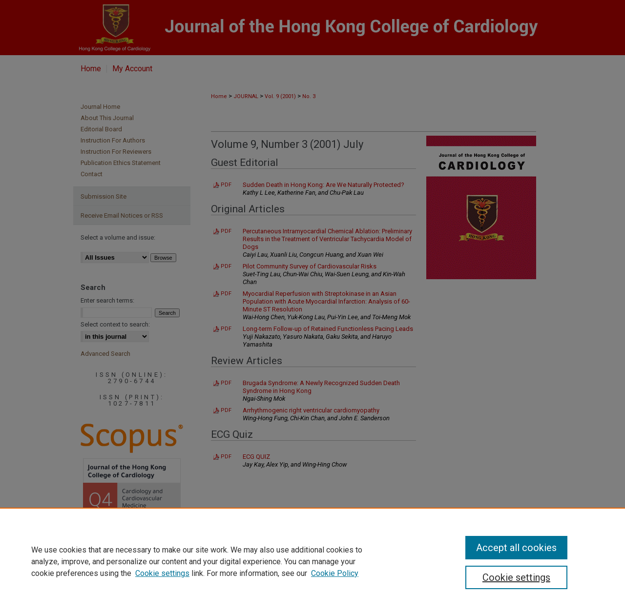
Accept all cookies (516, 548)
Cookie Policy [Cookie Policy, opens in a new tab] (334, 573)
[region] (312, 561)
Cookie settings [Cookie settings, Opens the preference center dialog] (516, 577)
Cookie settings (162, 573)
